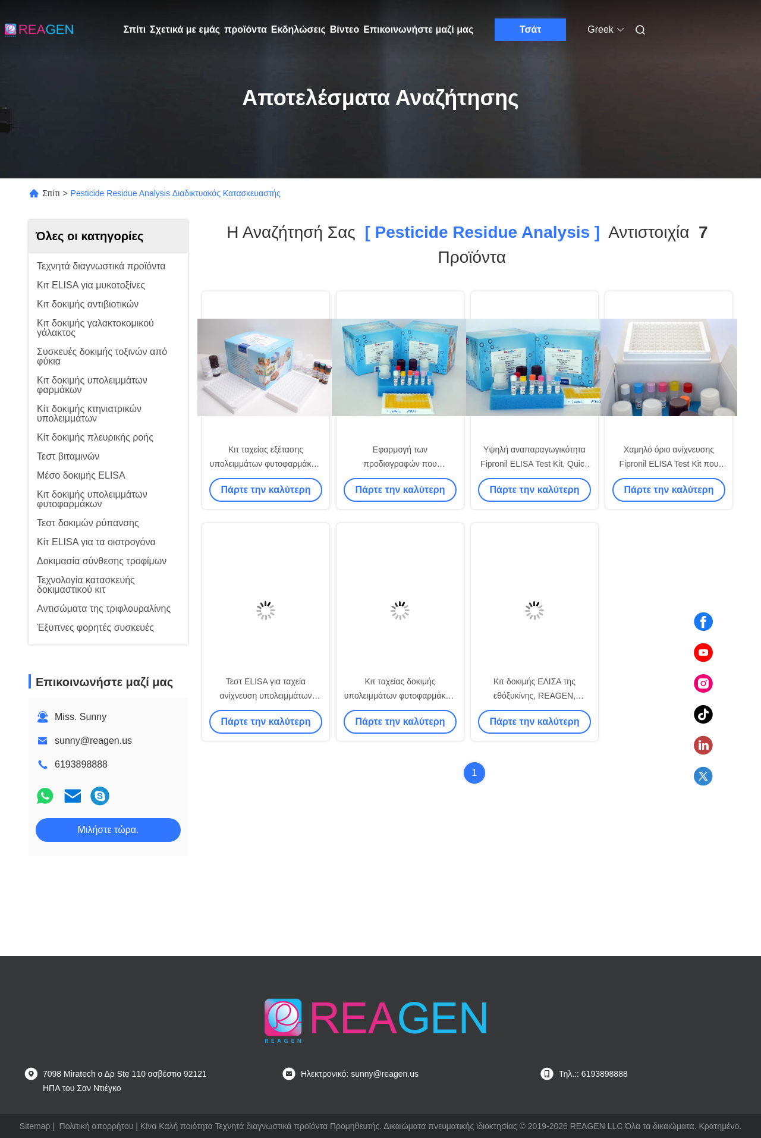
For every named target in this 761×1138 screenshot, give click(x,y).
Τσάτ (531, 29)
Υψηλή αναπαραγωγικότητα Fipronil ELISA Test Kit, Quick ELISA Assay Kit (534, 464)
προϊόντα (245, 29)
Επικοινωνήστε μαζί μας (418, 29)
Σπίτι (135, 29)
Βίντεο (344, 29)
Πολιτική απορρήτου (96, 1126)
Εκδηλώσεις (298, 29)
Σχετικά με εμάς (185, 29)
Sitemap (35, 1126)
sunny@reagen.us (93, 740)
